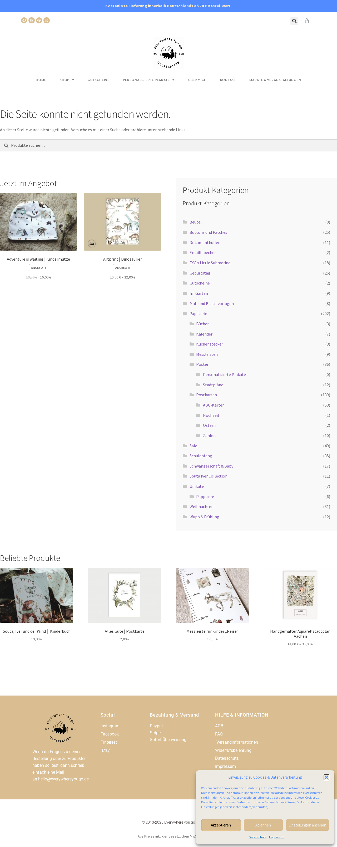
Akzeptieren (221, 825)
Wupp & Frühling (204, 516)
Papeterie (198, 313)
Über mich (197, 80)
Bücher (202, 323)
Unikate (197, 486)
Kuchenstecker (209, 344)
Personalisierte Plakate (149, 80)
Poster (202, 364)
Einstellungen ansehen (307, 825)
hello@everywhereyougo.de (63, 779)
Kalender (204, 334)
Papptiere (205, 496)
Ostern (209, 425)
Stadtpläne (213, 384)
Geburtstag (200, 273)
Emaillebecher (203, 252)
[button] (326, 777)
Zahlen (209, 435)
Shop (67, 80)
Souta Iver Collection (208, 476)
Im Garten (199, 293)
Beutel (196, 222)
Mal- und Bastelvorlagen (212, 303)
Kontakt (228, 80)
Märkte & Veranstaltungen (275, 80)
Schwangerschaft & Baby (211, 466)
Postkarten (206, 394)
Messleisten (207, 354)
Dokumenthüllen (205, 242)
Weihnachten (202, 506)
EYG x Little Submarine (210, 262)
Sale (193, 445)
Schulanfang (201, 455)
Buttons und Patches (208, 232)
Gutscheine (99, 80)
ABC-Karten (214, 405)
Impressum (276, 837)
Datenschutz (257, 837)
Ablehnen (263, 825)
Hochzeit (211, 415)
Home (41, 80)
